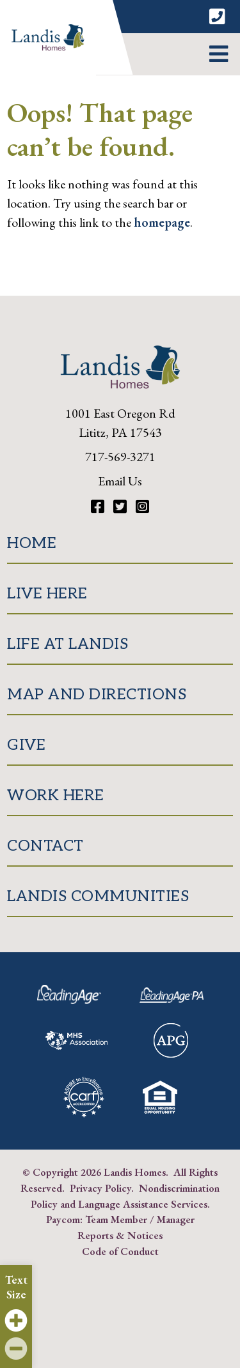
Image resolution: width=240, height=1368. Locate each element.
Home (31, 543)
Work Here (55, 795)
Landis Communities (98, 896)
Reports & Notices (120, 1235)
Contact (45, 846)
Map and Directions (96, 694)
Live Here (47, 593)
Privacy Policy (100, 1188)
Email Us (120, 481)
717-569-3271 (120, 456)
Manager (176, 1219)
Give (26, 745)
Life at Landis (67, 644)
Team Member (116, 1219)
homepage (162, 222)
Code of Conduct (120, 1251)
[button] (218, 54)
